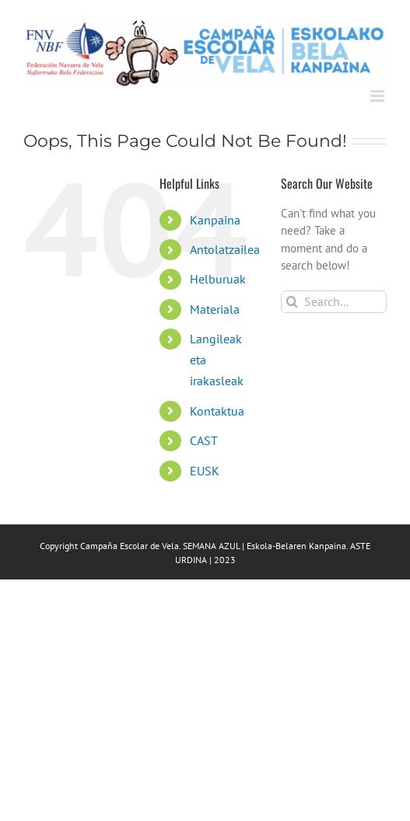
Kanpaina (215, 220)
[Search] (292, 301)
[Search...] (334, 301)
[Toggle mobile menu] (378, 96)
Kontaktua (217, 411)
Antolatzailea (225, 249)
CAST (204, 440)
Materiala (215, 309)
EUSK (204, 470)
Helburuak (218, 279)
